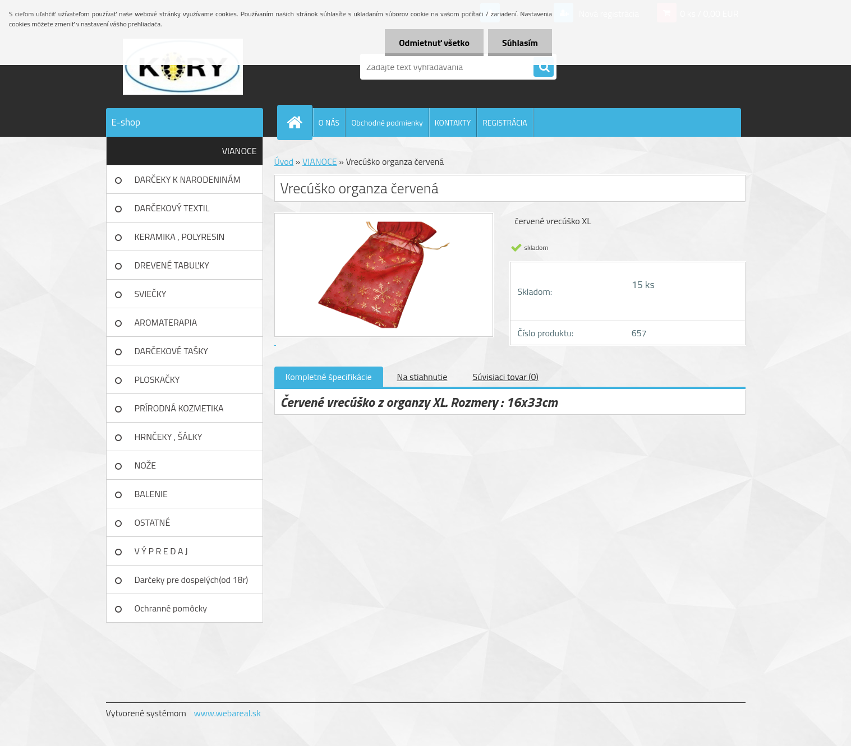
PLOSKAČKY (157, 379)
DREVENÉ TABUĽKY (172, 265)
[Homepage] (299, 122)
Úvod (284, 161)
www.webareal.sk (227, 713)
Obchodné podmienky (387, 122)
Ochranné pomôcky (171, 608)
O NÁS (329, 122)
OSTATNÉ (153, 522)
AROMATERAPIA (166, 322)
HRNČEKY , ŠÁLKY (169, 436)
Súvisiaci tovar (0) (505, 376)
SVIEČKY (151, 293)
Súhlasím (520, 42)
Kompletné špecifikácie (329, 376)
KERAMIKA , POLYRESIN (180, 236)
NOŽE (146, 465)
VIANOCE (239, 150)
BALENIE (151, 494)
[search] (543, 67)
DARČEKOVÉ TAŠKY (171, 351)
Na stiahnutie (422, 376)
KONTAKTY (453, 122)
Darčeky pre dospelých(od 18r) (192, 579)
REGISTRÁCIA (504, 122)
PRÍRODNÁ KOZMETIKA (179, 408)
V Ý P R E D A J (161, 551)
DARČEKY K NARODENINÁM (188, 179)
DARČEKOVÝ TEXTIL (172, 208)
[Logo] (183, 67)
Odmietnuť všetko (434, 42)
